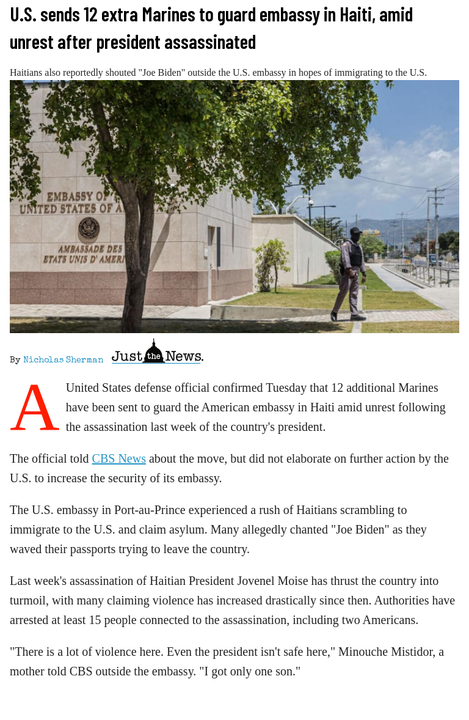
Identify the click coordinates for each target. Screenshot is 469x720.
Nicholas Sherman (63, 360)
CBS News (119, 458)
